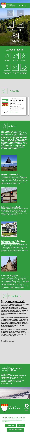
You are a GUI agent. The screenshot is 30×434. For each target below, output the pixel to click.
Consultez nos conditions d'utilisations (12, 420)
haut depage (26, 407)
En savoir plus (14, 111)
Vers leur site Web (12, 214)
